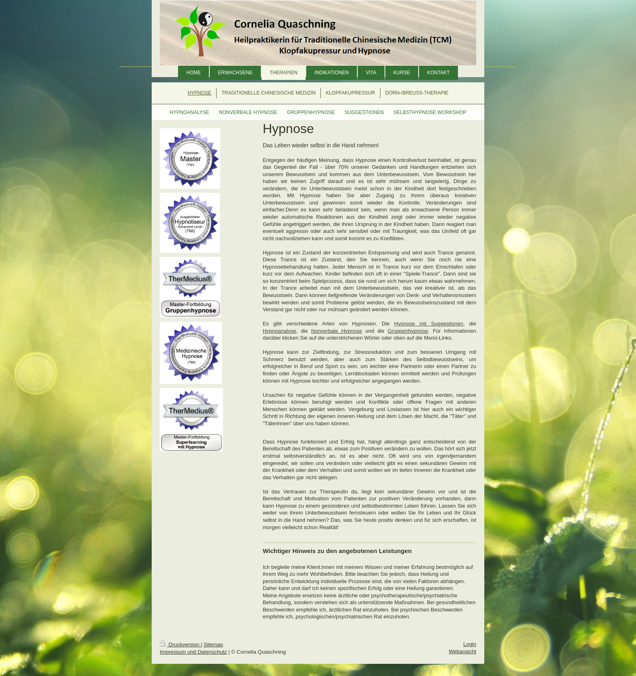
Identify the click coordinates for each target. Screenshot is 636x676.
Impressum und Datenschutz (193, 652)
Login (469, 644)
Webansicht (462, 651)
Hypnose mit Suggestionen (428, 324)
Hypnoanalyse (279, 331)
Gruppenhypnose (408, 331)
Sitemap (213, 645)
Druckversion (180, 645)
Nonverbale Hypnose (336, 331)
